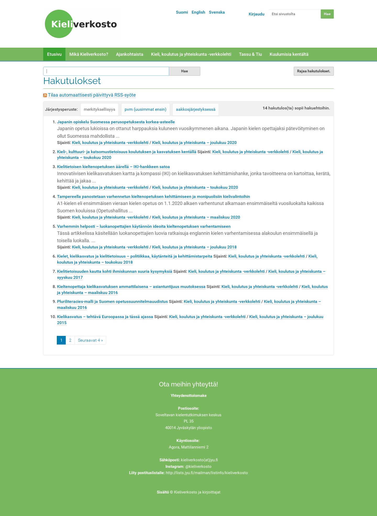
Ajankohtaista (129, 54)
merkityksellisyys (99, 109)
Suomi (182, 12)
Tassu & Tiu (250, 54)
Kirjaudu (256, 14)
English (198, 12)
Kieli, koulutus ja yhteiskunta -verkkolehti (191, 54)
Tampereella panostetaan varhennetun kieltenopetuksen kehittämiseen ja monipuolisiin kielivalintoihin (153, 196)
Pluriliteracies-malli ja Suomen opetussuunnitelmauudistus (112, 301)
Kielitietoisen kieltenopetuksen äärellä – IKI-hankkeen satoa (113, 166)
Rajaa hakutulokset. (313, 71)
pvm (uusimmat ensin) (146, 109)
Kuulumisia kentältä (289, 54)
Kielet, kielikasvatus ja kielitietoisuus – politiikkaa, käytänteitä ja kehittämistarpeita (134, 256)
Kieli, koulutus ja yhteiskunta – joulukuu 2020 (194, 142)
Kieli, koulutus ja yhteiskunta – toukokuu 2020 (195, 187)
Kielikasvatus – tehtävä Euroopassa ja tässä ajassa (105, 316)
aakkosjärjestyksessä (195, 109)
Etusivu (54, 54)
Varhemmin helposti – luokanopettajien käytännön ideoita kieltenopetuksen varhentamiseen (144, 226)
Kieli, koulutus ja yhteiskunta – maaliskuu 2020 (196, 217)
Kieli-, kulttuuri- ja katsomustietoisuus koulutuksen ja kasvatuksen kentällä (126, 151)
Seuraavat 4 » (90, 340)
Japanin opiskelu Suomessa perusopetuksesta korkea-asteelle (116, 121)
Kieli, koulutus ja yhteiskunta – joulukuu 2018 (194, 247)
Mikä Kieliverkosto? (88, 54)
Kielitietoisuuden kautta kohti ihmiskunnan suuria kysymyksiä (114, 271)
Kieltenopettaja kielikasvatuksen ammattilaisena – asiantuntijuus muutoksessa (131, 286)
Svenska (217, 12)
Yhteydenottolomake (189, 395)
